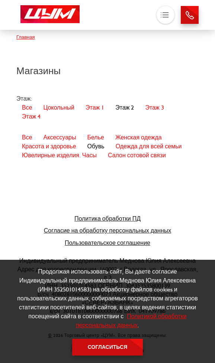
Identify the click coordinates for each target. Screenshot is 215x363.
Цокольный (59, 107)
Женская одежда (138, 137)
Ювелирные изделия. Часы (59, 155)
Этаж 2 (124, 107)
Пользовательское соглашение (107, 242)
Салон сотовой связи (137, 155)
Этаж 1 (95, 107)
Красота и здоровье (49, 146)
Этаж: (24, 98)
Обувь (96, 146)
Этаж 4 (31, 116)
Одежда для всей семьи (149, 146)
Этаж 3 (154, 107)
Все (27, 107)
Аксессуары (60, 137)
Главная (25, 37)
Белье (95, 137)
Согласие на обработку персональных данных (107, 230)
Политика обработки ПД (107, 218)
